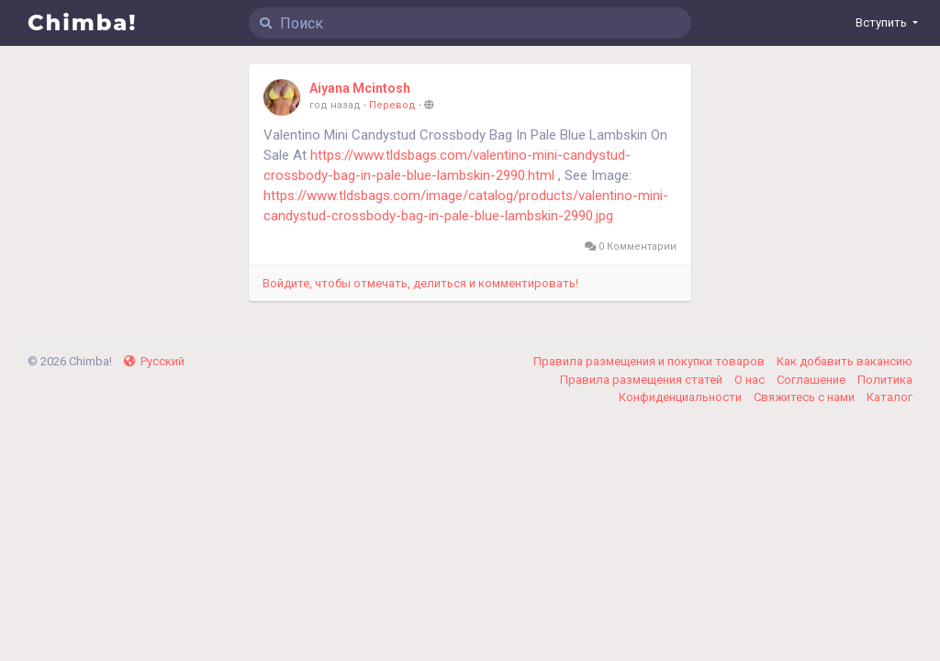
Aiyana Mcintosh (359, 88)
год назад (335, 105)
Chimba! (83, 22)
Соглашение (812, 380)
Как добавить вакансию (844, 361)
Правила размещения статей (642, 380)
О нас (750, 380)
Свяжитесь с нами (805, 397)
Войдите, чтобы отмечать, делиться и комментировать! (420, 283)
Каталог (889, 397)
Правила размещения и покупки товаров (650, 361)
